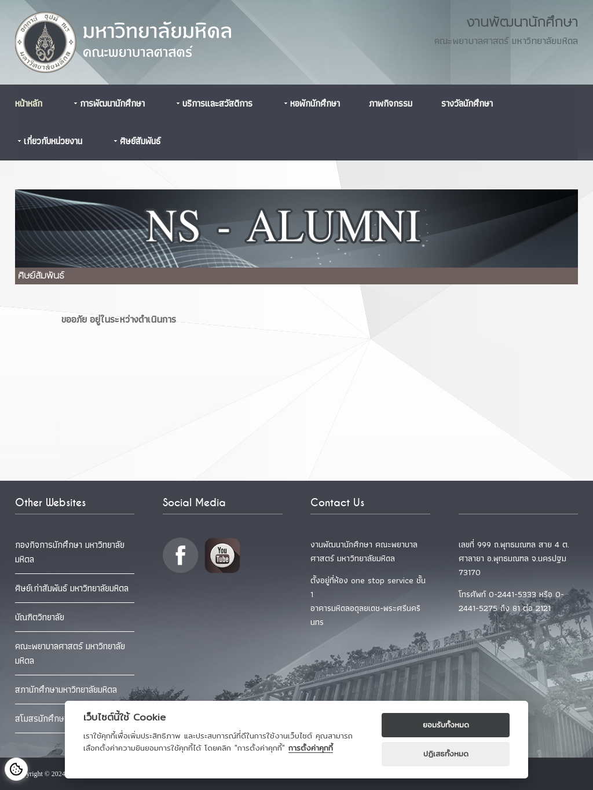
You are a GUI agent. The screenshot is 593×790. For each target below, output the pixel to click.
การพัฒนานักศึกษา (112, 103)
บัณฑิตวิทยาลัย (39, 617)
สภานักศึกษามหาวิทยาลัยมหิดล (66, 689)
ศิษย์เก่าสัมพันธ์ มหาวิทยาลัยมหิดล (72, 588)
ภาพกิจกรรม (390, 103)
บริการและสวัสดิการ (217, 103)
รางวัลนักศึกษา (467, 103)
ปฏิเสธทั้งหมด (445, 754)
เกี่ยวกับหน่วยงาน (53, 141)
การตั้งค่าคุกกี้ (310, 748)
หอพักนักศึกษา (315, 103)
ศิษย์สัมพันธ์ (140, 141)
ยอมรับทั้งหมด (446, 725)
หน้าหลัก (28, 103)
